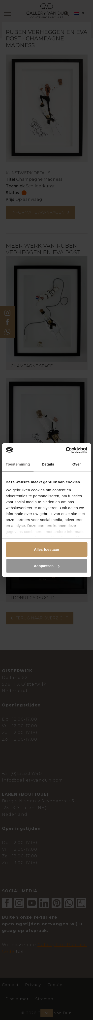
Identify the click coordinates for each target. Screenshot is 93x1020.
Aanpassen (47, 566)
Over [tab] (76, 464)
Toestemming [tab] (18, 464)
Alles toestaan (46, 549)
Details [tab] (48, 464)
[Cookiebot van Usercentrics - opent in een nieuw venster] (66, 450)
